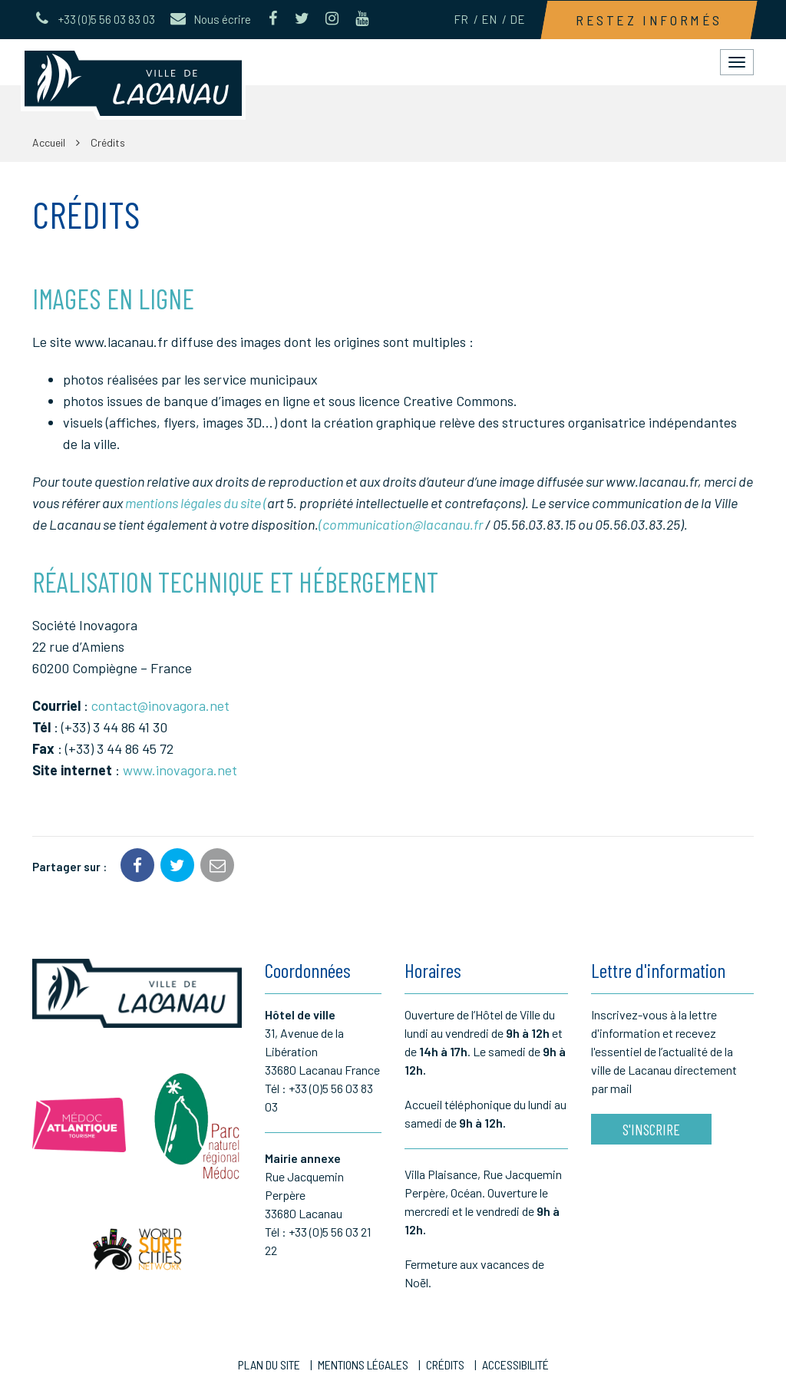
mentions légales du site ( (196, 502)
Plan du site (269, 1364)
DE (517, 19)
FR (461, 19)
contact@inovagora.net (160, 705)
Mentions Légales (363, 1364)
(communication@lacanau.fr (401, 524)
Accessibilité (515, 1364)
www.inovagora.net (180, 769)
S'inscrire (651, 1129)
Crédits (445, 1364)
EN (489, 19)
